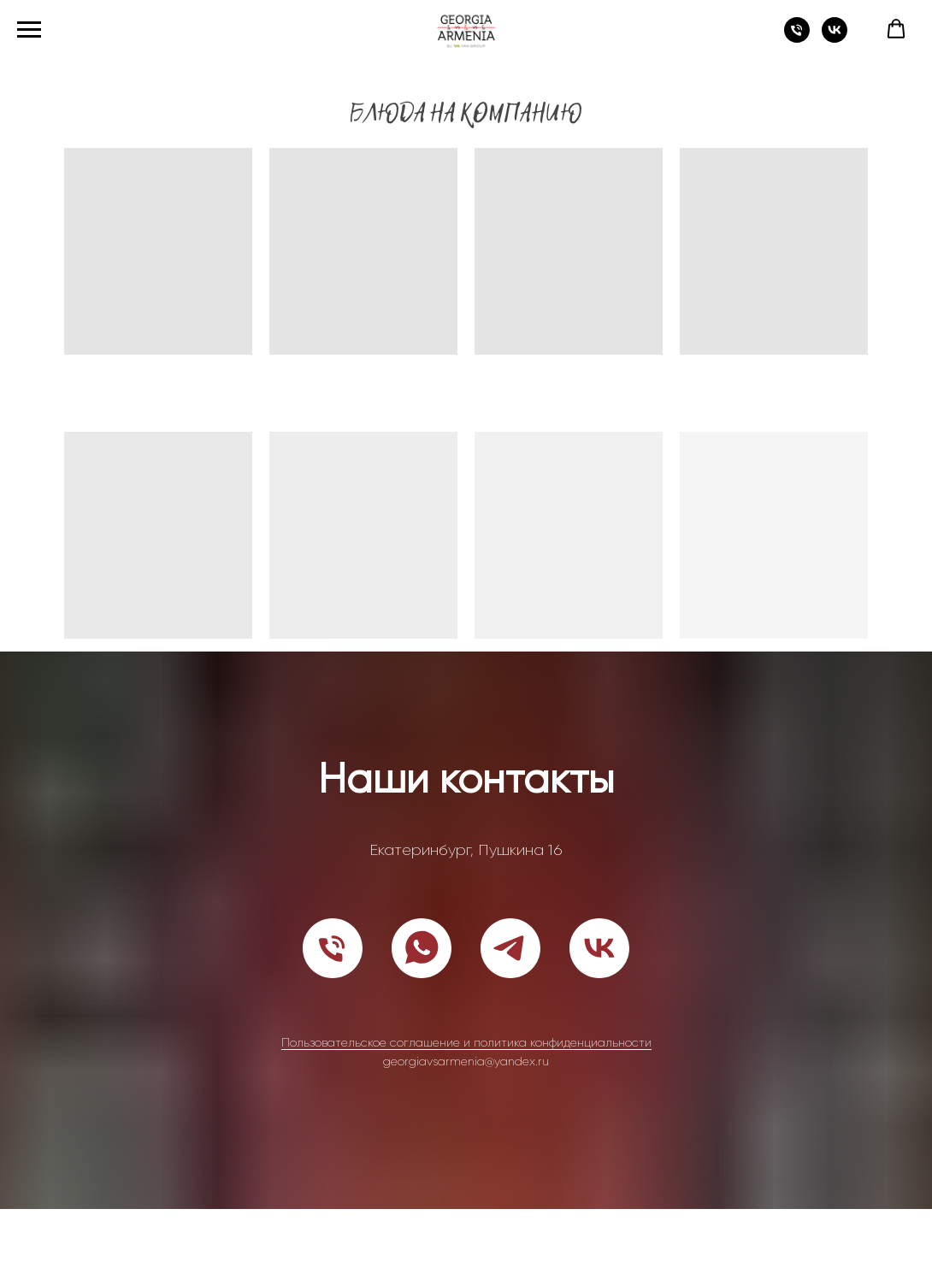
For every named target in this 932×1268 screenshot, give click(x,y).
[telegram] (510, 948)
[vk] (834, 38)
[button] (896, 29)
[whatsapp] (421, 948)
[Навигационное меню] (29, 29)
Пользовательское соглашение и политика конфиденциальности (466, 1042)
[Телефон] (797, 38)
